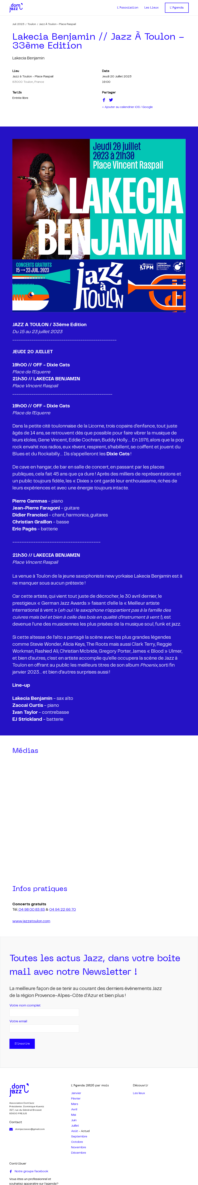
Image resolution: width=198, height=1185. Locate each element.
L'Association (127, 7)
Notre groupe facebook (28, 1171)
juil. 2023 (18, 24)
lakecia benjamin (28, 58)
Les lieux (139, 1093)
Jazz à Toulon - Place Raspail (57, 24)
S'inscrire (22, 1043)
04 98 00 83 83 (31, 909)
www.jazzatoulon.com (31, 921)
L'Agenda (177, 7)
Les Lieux (151, 7)
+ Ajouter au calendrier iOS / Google (127, 107)
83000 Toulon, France (28, 81)
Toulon (31, 24)
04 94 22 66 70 (62, 909)
